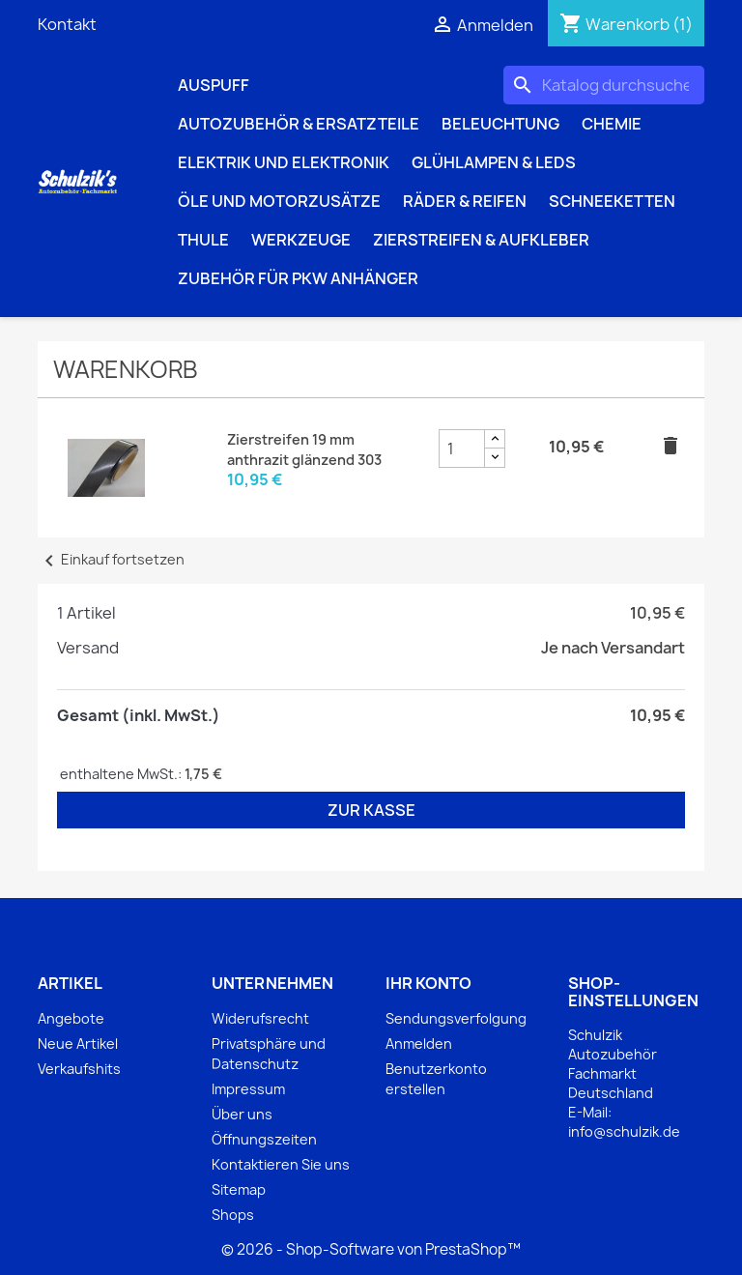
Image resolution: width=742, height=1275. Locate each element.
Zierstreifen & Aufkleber (481, 239)
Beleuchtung (500, 123)
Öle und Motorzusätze (279, 201)
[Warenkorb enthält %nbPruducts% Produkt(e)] (626, 24)
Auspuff (213, 85)
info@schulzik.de (624, 1131)
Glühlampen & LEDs (494, 162)
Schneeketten (612, 201)
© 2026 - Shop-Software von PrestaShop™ (371, 1249)
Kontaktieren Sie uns (281, 1164)
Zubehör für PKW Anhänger (298, 278)
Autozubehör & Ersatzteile (298, 123)
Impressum (248, 1089)
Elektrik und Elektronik (283, 162)
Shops (233, 1214)
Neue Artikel (78, 1043)
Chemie (612, 123)
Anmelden (418, 1043)
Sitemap (239, 1189)
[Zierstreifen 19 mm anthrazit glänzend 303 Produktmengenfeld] (462, 448)
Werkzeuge (301, 239)
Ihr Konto (428, 983)
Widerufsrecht (260, 1018)
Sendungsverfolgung (456, 1018)
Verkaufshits (79, 1068)
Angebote (71, 1018)
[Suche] (603, 85)
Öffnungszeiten (264, 1139)
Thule (203, 239)
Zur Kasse (371, 810)
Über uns (242, 1114)
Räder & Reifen (465, 201)
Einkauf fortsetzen (111, 559)
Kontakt (67, 24)
